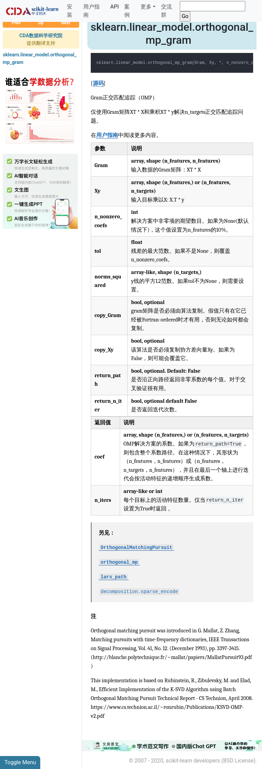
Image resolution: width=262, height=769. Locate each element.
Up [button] (41, 22)
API (114, 6)
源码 (98, 83)
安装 (69, 10)
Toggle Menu (20, 762)
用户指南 (91, 10)
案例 (127, 10)
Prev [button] (16, 22)
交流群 (166, 10)
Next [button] (65, 22)
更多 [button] (146, 6)
